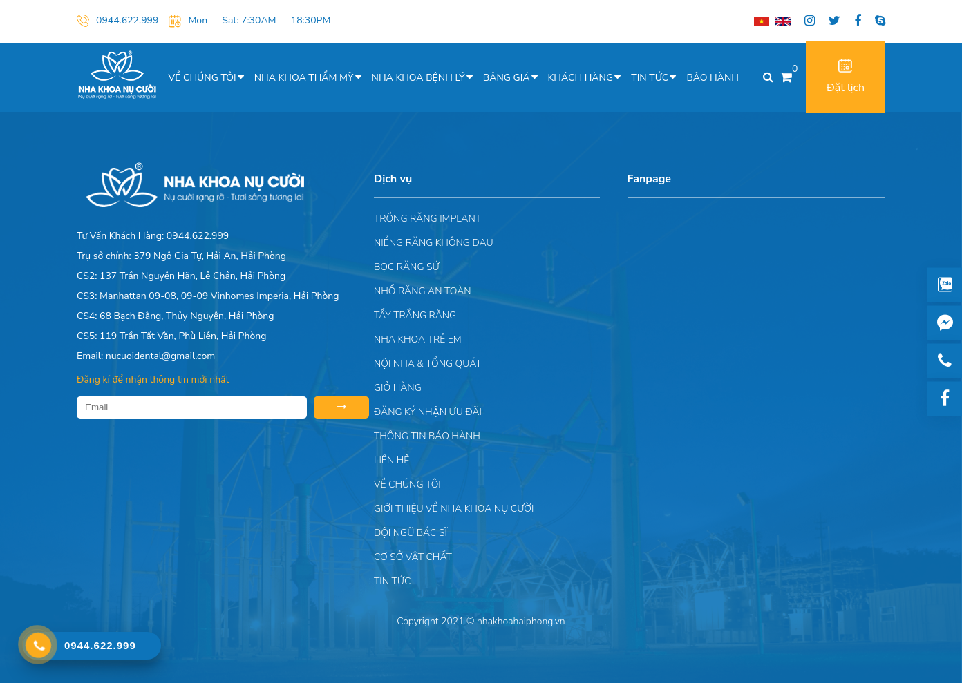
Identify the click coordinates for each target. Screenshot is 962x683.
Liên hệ (391, 460)
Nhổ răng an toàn (422, 291)
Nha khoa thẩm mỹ (304, 77)
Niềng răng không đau (433, 242)
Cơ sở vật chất (413, 557)
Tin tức (649, 77)
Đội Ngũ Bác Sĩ (410, 532)
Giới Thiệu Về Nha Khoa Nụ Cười (454, 508)
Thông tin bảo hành (427, 436)
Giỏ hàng (398, 387)
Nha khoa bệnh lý (418, 77)
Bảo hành (712, 77)
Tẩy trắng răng (415, 315)
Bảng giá (506, 77)
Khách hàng (581, 77)
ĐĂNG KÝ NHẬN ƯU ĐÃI (428, 412)
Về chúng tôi (202, 77)
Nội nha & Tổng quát (428, 363)
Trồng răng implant (427, 218)
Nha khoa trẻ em (418, 339)
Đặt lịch (846, 77)
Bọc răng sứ (407, 266)
